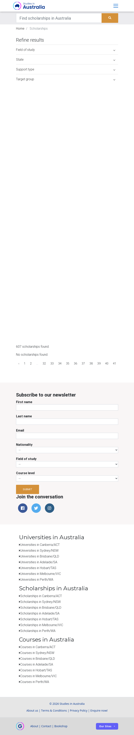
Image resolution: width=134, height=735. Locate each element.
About (34, 726)
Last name (24, 416)
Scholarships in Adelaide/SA (39, 613)
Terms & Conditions (54, 710)
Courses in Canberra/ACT (37, 647)
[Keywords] (59, 18)
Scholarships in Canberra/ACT (41, 596)
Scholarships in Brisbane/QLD (40, 607)
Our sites (105, 726)
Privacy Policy (78, 710)
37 (83, 363)
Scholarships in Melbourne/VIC (41, 625)
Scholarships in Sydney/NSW (40, 602)
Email (20, 430)
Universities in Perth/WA (36, 579)
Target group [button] (65, 79)
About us (32, 710)
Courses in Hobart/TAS (36, 670)
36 (75, 363)
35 (67, 363)
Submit (27, 489)
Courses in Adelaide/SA (36, 664)
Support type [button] (65, 69)
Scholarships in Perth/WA (37, 631)
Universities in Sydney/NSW (39, 550)
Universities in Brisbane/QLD (39, 556)
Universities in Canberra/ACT (40, 545)
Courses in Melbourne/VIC (38, 676)
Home (20, 28)
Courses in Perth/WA (34, 682)
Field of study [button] (65, 50)
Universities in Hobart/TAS (38, 568)
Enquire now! (99, 710)
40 (106, 363)
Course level (25, 473)
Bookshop (61, 726)
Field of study (26, 459)
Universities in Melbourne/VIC (40, 574)
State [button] (65, 59)
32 (44, 363)
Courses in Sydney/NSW (37, 653)
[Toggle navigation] (115, 6)
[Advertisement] (88, 317)
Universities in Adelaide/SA (38, 562)
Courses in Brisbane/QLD (37, 659)
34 (59, 363)
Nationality (24, 445)
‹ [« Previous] (18, 363)
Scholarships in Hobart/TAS (39, 619)
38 (91, 363)
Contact (46, 726)
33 (52, 363)
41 (114, 363)
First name (24, 402)
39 (99, 363)
